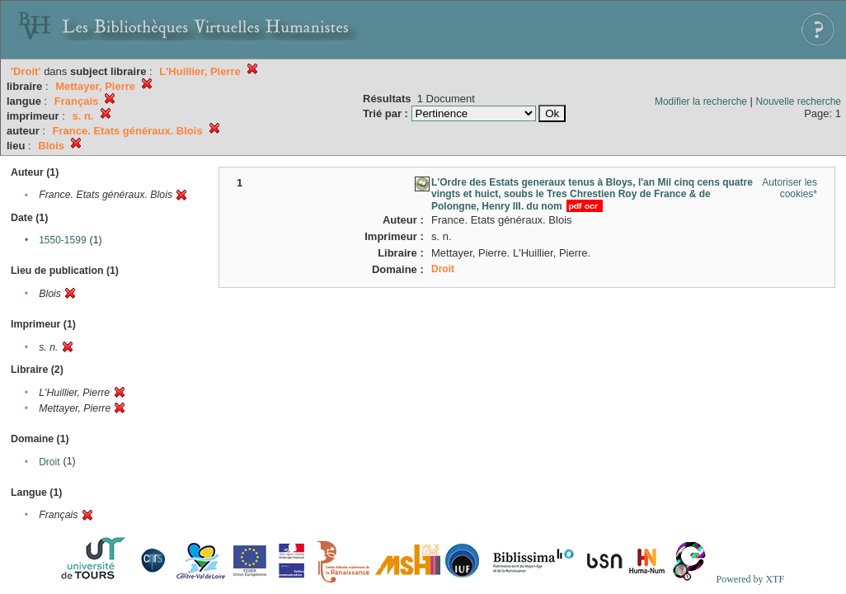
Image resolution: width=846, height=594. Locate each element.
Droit (49, 462)
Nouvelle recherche (798, 101)
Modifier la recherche (701, 101)
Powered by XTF (750, 579)
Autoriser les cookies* (789, 188)
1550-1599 (62, 240)
